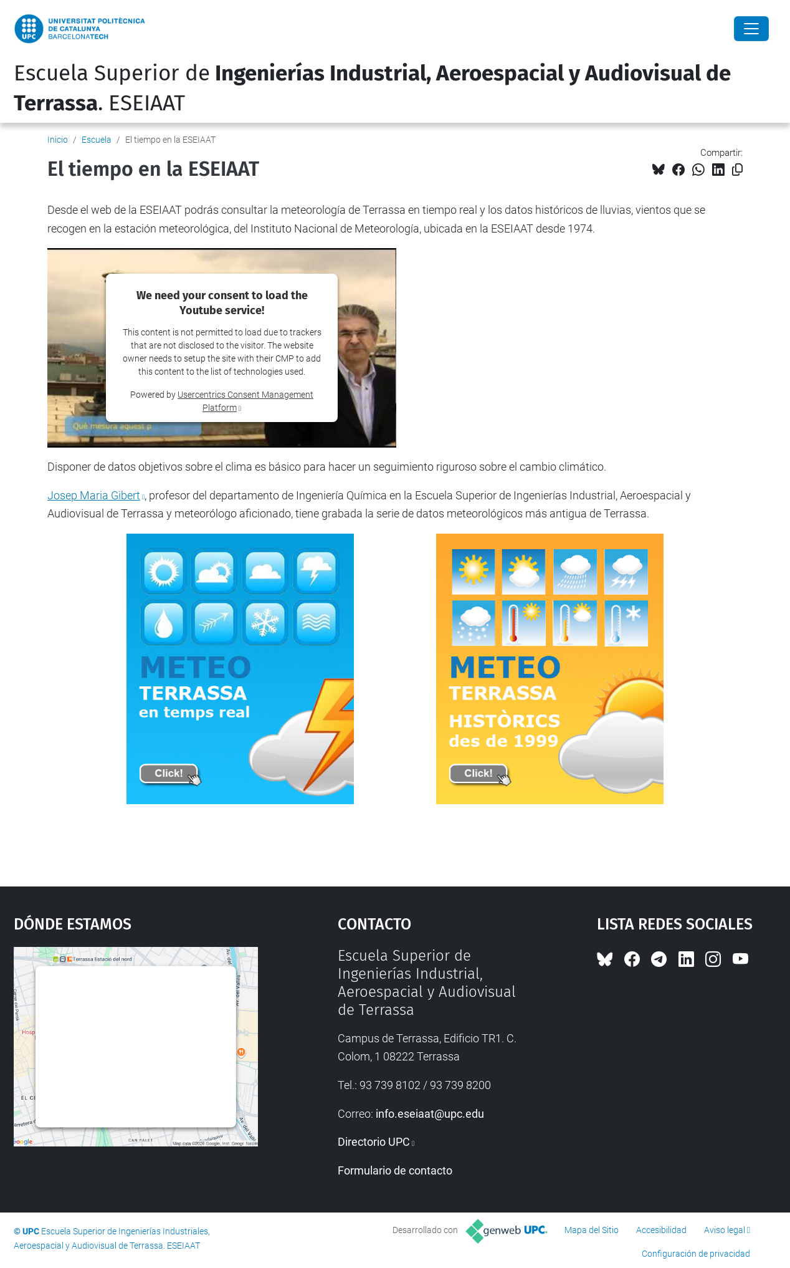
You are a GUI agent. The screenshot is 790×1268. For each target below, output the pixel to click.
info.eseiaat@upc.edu (430, 1113)
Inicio (57, 140)
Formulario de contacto (395, 1170)
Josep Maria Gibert (93, 495)
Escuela (97, 140)
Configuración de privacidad (696, 1254)
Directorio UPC (374, 1141)
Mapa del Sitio (591, 1230)
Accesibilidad (661, 1230)
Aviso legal (724, 1230)
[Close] (751, 28)
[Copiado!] (737, 170)
